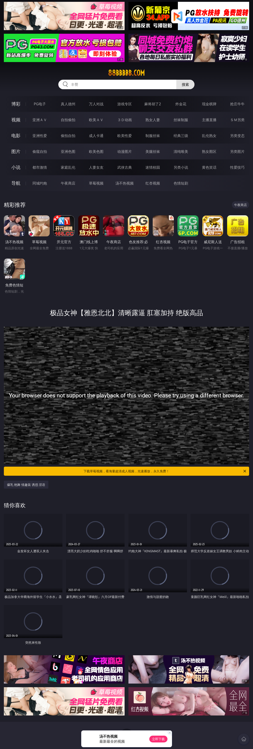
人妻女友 (96, 167)
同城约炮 (39, 183)
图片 (15, 151)
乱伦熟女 (209, 135)
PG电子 (40, 103)
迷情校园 (152, 167)
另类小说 (181, 167)
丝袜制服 (181, 119)
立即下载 (158, 739)
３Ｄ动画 (124, 119)
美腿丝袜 (152, 151)
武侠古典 (124, 167)
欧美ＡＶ (96, 119)
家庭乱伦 (68, 167)
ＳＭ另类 (237, 119)
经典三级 (181, 135)
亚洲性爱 (39, 135)
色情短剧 (181, 183)
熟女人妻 (152, 119)
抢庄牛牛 (237, 103)
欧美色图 (96, 151)
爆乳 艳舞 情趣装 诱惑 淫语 (26, 485)
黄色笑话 (209, 167)
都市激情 (39, 167)
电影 (15, 135)
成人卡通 (96, 135)
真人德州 (68, 103)
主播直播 (209, 119)
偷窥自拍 (39, 151)
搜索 (185, 84)
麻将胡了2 (152, 103)
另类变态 (237, 135)
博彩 (15, 104)
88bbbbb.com (126, 72)
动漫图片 (124, 151)
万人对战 (96, 103)
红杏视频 (152, 183)
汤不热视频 (124, 183)
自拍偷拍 (68, 119)
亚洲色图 (68, 151)
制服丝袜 (152, 135)
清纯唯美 (181, 151)
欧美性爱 (124, 135)
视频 (15, 120)
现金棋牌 (209, 103)
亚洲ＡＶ (39, 119)
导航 (15, 183)
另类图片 (237, 151)
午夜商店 (68, 183)
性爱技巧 (237, 167)
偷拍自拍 (68, 135)
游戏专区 (124, 103)
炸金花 (180, 103)
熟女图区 (209, 151)
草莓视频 (96, 183)
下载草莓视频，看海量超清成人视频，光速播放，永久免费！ (165, 471)
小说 (15, 167)
